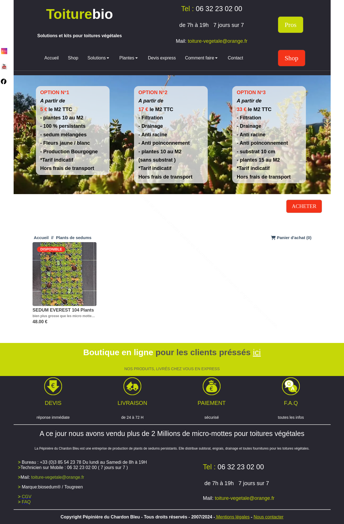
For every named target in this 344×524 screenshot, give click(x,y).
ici (257, 352)
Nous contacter (269, 517)
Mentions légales (232, 517)
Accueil (41, 237)
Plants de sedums (73, 237)
